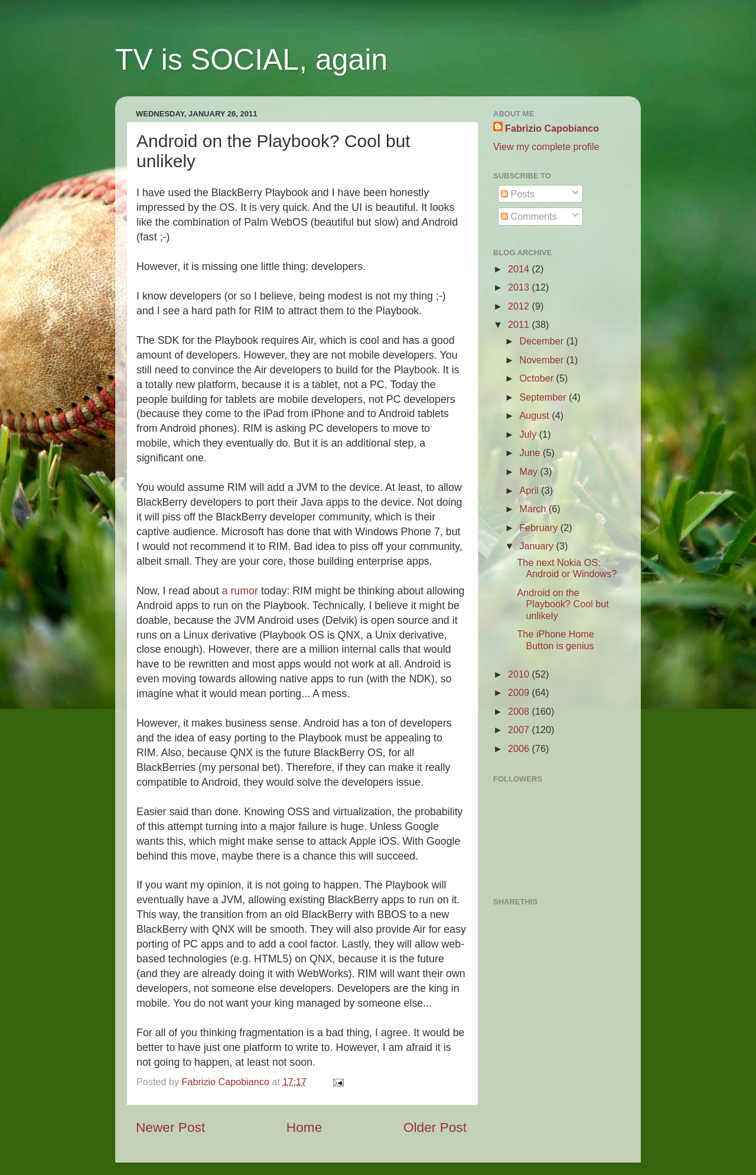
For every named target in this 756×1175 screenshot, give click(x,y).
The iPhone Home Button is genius (555, 639)
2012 (520, 306)
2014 (520, 268)
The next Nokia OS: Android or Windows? (567, 568)
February (539, 527)
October (537, 378)
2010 (520, 674)
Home (304, 1127)
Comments (529, 216)
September (544, 397)
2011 (520, 324)
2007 (520, 729)
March (533, 508)
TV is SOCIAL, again (251, 59)
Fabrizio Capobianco (227, 1081)
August (535, 415)
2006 (520, 748)
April (530, 490)
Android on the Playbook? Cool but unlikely (562, 604)
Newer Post (170, 1127)
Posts (518, 193)
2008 (520, 711)
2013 (520, 287)
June (531, 452)
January (537, 546)
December (542, 341)
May (529, 471)
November (542, 359)
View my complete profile (546, 146)
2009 (520, 692)
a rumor (240, 591)
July (529, 434)
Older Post (435, 1127)
